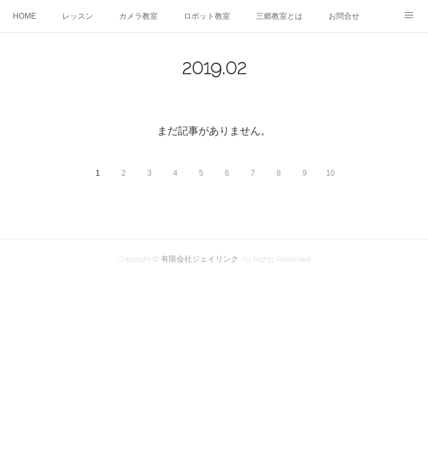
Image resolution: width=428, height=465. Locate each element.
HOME (24, 16)
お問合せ (343, 16)
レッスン (77, 16)
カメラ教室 (138, 16)
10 (330, 173)
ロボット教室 (207, 16)
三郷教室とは (279, 16)
